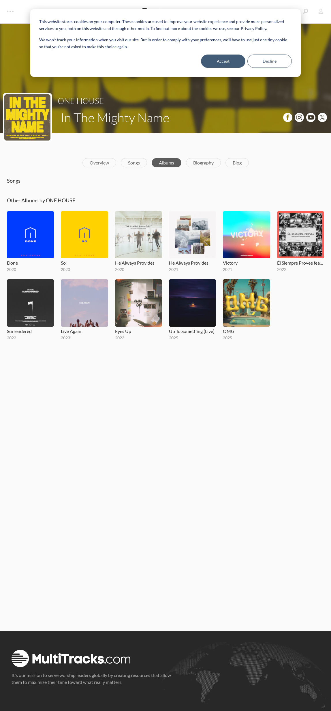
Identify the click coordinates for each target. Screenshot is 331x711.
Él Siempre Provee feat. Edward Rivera (300, 262)
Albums (166, 162)
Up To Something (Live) (192, 331)
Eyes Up (123, 331)
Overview (99, 162)
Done (12, 262)
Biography (203, 162)
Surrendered (19, 331)
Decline (270, 61)
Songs (134, 162)
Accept (223, 61)
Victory (230, 262)
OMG (228, 331)
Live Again (71, 331)
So (63, 262)
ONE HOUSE (81, 101)
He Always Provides (135, 262)
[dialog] (165, 43)
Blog (237, 162)
